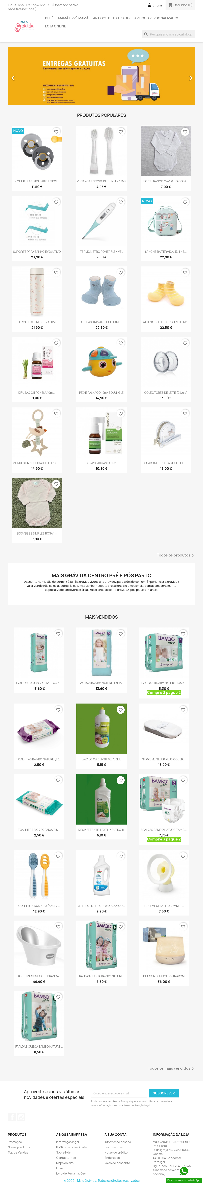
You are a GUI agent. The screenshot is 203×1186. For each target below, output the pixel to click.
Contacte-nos (66, 1158)
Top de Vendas (18, 1152)
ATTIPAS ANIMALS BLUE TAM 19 (101, 322)
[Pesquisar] (168, 34)
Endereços (112, 1158)
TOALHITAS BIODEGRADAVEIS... (39, 830)
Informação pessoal (118, 1142)
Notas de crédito (116, 1152)
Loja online (55, 26)
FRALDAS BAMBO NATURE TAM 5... (101, 683)
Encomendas (114, 1147)
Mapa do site (65, 1163)
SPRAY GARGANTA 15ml (101, 463)
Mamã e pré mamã (73, 18)
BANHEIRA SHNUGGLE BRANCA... (39, 976)
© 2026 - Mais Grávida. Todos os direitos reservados (102, 1181)
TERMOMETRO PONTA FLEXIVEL (101, 252)
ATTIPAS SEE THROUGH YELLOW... (166, 322)
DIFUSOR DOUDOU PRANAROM (163, 976)
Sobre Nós (63, 1152)
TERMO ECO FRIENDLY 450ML (37, 322)
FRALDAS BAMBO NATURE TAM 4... (39, 683)
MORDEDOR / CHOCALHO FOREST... (37, 463)
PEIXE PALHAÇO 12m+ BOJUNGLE (101, 393)
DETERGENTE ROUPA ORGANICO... (101, 906)
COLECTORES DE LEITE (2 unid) (165, 393)
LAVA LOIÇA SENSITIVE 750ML (101, 759)
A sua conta (115, 1134)
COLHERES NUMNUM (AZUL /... (39, 906)
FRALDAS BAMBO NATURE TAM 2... (164, 830)
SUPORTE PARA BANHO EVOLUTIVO (37, 252)
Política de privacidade (71, 1147)
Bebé (49, 18)
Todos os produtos (176, 555)
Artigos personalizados (156, 18)
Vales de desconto (117, 1163)
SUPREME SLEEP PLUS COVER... (163, 759)
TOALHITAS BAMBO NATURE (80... (39, 759)
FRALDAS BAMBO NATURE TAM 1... (163, 683)
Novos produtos (19, 1147)
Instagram (21, 1117)
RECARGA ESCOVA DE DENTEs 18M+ (101, 181)
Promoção (15, 1142)
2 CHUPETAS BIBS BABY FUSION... (37, 181)
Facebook (12, 1117)
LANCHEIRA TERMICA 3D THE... (166, 252)
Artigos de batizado (111, 18)
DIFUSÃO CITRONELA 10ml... (37, 393)
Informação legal (67, 1142)
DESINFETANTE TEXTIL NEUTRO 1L (101, 830)
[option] (101, 76)
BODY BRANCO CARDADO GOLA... (165, 181)
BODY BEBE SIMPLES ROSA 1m (37, 533)
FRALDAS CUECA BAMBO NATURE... (101, 976)
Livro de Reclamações (71, 1173)
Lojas (59, 1168)
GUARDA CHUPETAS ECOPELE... (166, 463)
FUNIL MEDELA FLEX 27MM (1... (164, 906)
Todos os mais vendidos (171, 1068)
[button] (22, 76)
